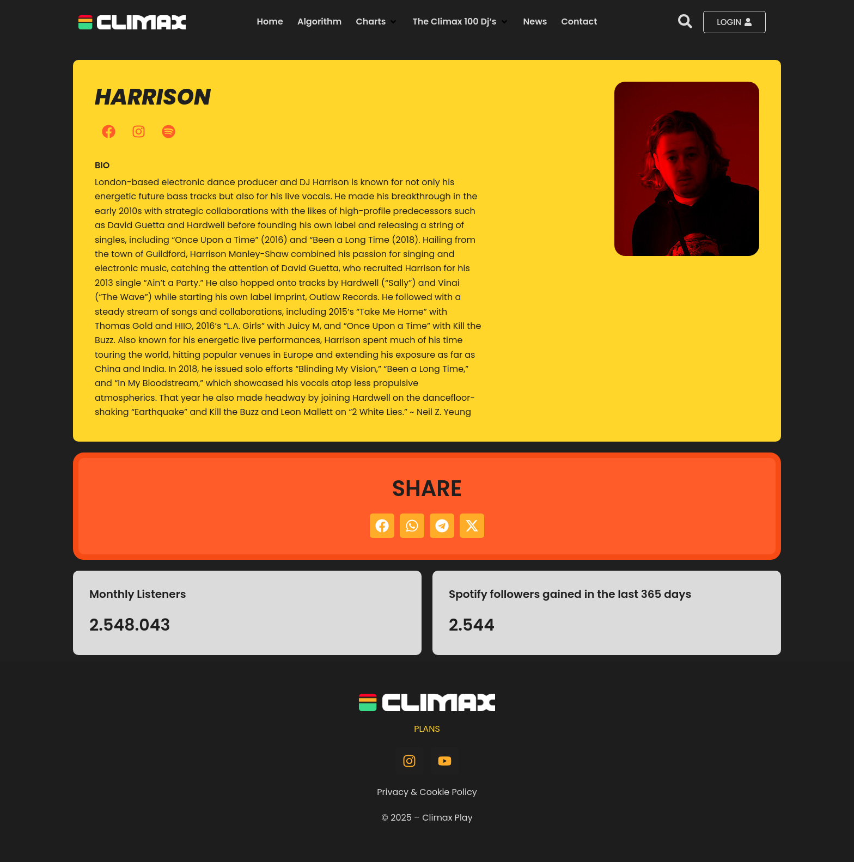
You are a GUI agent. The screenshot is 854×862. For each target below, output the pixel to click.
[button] (377, 22)
